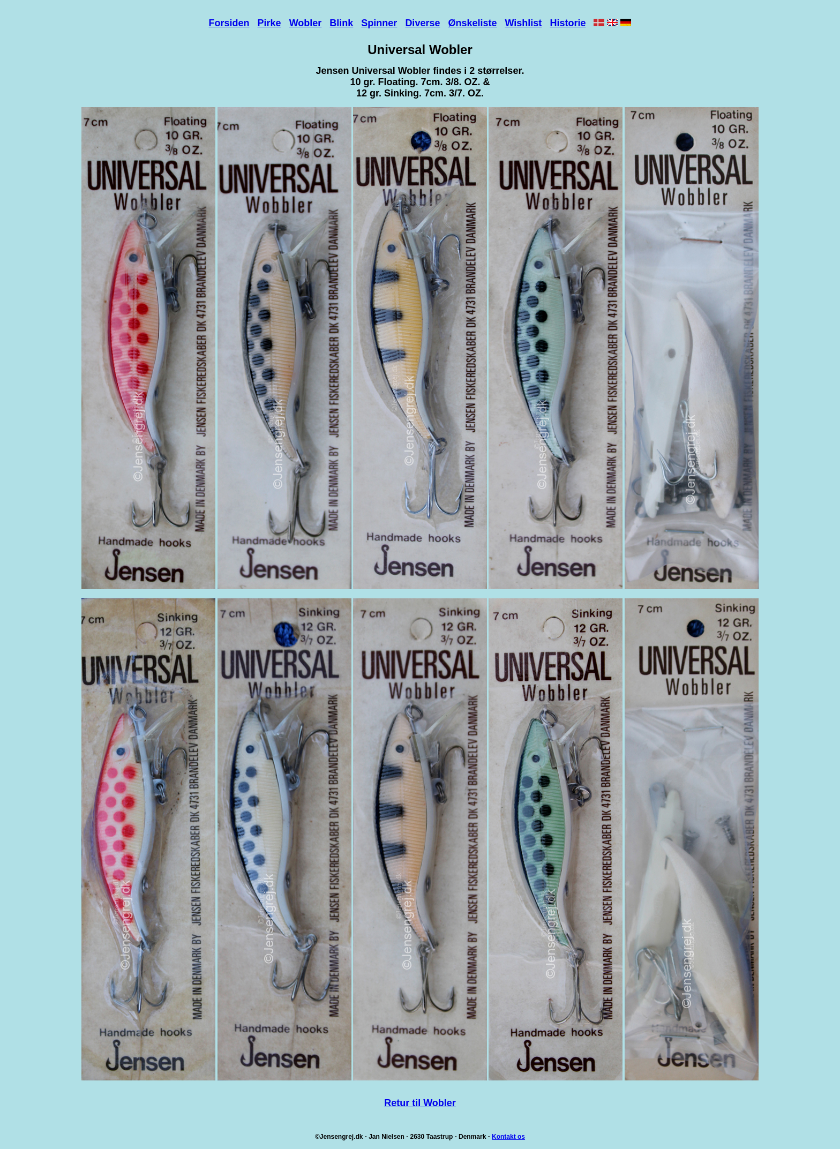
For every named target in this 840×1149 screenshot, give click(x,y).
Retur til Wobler (420, 1103)
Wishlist (523, 23)
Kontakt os (508, 1136)
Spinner (379, 23)
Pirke (269, 23)
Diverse (422, 23)
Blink (341, 23)
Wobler (305, 23)
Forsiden (229, 23)
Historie (568, 23)
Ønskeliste (472, 23)
